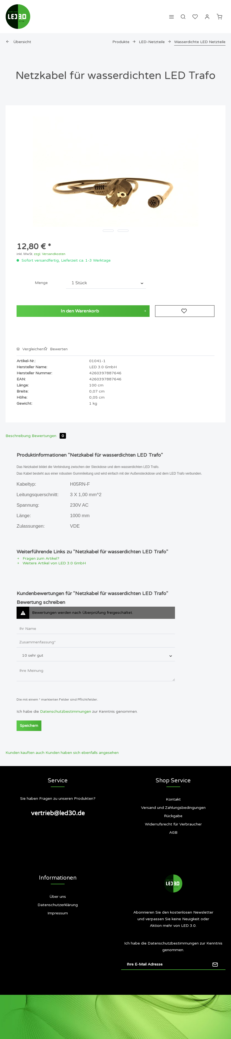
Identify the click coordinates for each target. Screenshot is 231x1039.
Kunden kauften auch (25, 752)
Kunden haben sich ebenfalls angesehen (82, 752)
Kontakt (173, 799)
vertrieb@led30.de (58, 813)
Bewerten (56, 349)
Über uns (57, 896)
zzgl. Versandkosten (49, 254)
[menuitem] (171, 16)
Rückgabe (173, 816)
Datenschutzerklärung (58, 905)
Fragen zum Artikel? (38, 558)
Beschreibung (18, 435)
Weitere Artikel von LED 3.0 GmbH (51, 563)
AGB (173, 832)
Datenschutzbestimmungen (65, 711)
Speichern (29, 725)
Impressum (57, 913)
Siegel (57, 935)
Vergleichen (30, 349)
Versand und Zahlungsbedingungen (173, 807)
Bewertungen (49, 435)
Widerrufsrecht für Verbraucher (173, 824)
